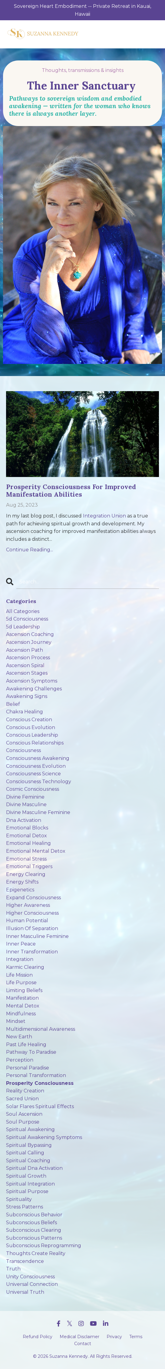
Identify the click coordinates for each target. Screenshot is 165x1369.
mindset (15, 1021)
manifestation (22, 998)
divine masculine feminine (38, 812)
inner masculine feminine (37, 936)
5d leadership (23, 627)
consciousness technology (38, 781)
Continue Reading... (29, 550)
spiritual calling (25, 1153)
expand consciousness (33, 897)
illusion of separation (32, 928)
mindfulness (21, 1014)
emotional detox (26, 836)
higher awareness (28, 905)
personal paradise (27, 1068)
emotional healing (28, 843)
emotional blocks (27, 828)
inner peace (21, 944)
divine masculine (26, 804)
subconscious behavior (34, 1215)
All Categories (22, 611)
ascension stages (27, 673)
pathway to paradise (31, 1052)
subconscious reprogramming (43, 1245)
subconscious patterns (34, 1238)
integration (19, 959)
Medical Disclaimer (79, 1336)
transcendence (25, 1261)
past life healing (26, 1044)
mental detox (22, 1006)
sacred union (22, 1098)
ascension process (28, 657)
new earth (19, 1037)
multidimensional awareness (40, 1029)
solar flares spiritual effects (40, 1106)
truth (13, 1269)
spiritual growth (26, 1176)
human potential (27, 920)
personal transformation (36, 1075)
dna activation (23, 820)
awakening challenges (34, 689)
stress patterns (24, 1207)
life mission (19, 975)
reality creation (25, 1091)
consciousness (23, 750)
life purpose (21, 982)
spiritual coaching (28, 1160)
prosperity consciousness (40, 1083)
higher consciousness (32, 913)
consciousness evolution (36, 766)
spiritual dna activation (34, 1168)
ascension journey (28, 642)
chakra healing (24, 712)
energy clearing (25, 874)
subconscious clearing (33, 1230)
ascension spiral (25, 665)
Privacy (114, 1336)
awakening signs (26, 696)
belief (13, 704)
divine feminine (25, 797)
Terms (135, 1336)
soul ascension (24, 1114)
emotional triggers (29, 866)
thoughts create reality (35, 1253)
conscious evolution (30, 727)
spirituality (19, 1199)
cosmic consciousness (32, 789)
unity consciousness (30, 1277)
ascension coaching (30, 634)
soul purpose (22, 1122)
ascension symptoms (31, 681)
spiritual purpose (27, 1191)
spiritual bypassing (29, 1145)
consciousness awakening (37, 758)
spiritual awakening (30, 1129)
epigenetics (20, 890)
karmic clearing (25, 967)
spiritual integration (30, 1184)
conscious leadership (32, 735)
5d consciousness (27, 619)
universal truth (25, 1292)
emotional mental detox (35, 851)
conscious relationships (35, 743)
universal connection (32, 1284)
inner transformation (32, 952)
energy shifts (22, 882)
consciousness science (33, 774)
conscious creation (29, 719)
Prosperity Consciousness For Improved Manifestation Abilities (71, 490)
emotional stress (26, 859)
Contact (82, 1343)
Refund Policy (37, 1336)
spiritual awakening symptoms (44, 1137)
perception (19, 1060)
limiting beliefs (24, 990)
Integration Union (104, 516)
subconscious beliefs (31, 1222)
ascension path (24, 650)
